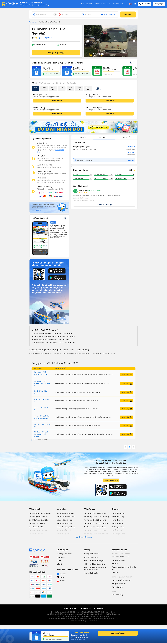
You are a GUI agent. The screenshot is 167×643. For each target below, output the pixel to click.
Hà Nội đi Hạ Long (118, 516)
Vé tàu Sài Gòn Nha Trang (65, 513)
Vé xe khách (34, 509)
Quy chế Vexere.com (91, 557)
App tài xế (115, 563)
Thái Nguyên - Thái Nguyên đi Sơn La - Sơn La (42, 383)
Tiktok (62, 577)
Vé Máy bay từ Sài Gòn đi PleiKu (95, 530)
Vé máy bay (89, 509)
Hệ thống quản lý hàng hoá (122, 577)
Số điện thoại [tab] (104, 137)
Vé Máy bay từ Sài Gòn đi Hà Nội (95, 520)
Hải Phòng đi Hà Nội (118, 534)
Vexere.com (33, 22)
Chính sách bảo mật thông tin (94, 560)
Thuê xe (115, 509)
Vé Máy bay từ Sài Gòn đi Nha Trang (96, 516)
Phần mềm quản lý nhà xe (120, 557)
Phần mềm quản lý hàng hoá (121, 580)
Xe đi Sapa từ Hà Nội (36, 527)
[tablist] (104, 137)
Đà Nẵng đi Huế (117, 530)
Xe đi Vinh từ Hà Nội (36, 534)
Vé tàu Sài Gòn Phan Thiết (66, 516)
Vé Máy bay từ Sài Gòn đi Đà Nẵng (96, 523)
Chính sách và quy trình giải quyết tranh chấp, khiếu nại (95, 568)
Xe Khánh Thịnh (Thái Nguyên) (45, 330)
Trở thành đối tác (119, 4)
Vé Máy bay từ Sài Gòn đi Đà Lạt (95, 527)
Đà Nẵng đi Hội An (118, 527)
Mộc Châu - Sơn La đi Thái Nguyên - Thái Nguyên (41, 434)
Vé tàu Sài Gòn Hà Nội (64, 523)
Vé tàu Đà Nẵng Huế (64, 530)
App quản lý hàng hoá (119, 584)
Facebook (63, 574)
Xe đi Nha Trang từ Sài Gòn (38, 520)
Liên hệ (59, 564)
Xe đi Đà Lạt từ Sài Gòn (37, 523)
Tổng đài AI (115, 572)
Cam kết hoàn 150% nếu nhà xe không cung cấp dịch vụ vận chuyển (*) (33, 4)
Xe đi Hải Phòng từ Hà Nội (38, 530)
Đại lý (114, 591)
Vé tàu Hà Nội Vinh (63, 534)
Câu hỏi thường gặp (91, 573)
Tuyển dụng (61, 557)
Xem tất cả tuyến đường (83, 537)
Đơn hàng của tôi (87, 4)
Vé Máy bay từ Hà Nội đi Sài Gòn (95, 513)
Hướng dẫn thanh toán (91, 554)
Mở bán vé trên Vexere (103, 4)
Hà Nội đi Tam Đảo (118, 523)
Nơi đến (65, 14)
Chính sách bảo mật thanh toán (94, 564)
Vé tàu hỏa (62, 509)
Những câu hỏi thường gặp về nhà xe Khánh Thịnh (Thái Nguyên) (53, 336)
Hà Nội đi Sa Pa (117, 520)
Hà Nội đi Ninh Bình (118, 513)
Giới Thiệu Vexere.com (64, 554)
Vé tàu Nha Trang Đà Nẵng (66, 527)
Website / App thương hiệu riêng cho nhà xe (124, 568)
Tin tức (59, 560)
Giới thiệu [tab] (82, 137)
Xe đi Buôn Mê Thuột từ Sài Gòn (40, 513)
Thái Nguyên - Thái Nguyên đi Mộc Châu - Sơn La (41, 374)
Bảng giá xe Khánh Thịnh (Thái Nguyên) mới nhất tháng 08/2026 (53, 342)
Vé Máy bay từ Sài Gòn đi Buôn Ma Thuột (96, 535)
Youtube (62, 581)
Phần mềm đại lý (117, 587)
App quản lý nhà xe (118, 560)
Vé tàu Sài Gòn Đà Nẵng (65, 520)
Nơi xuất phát (41, 14)
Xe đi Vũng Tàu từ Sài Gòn (38, 516)
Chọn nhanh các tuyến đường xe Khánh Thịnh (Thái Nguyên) (52, 333)
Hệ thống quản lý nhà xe (121, 553)
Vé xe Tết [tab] (126, 137)
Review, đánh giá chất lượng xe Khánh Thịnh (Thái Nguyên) (51, 339)
